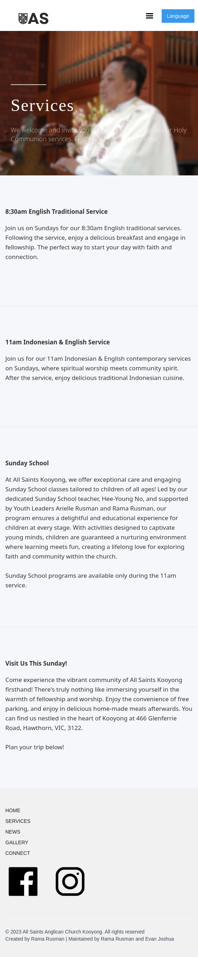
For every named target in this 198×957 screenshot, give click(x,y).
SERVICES (18, 821)
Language (178, 16)
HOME (12, 810)
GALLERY (16, 842)
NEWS (12, 832)
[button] (149, 16)
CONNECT (17, 853)
